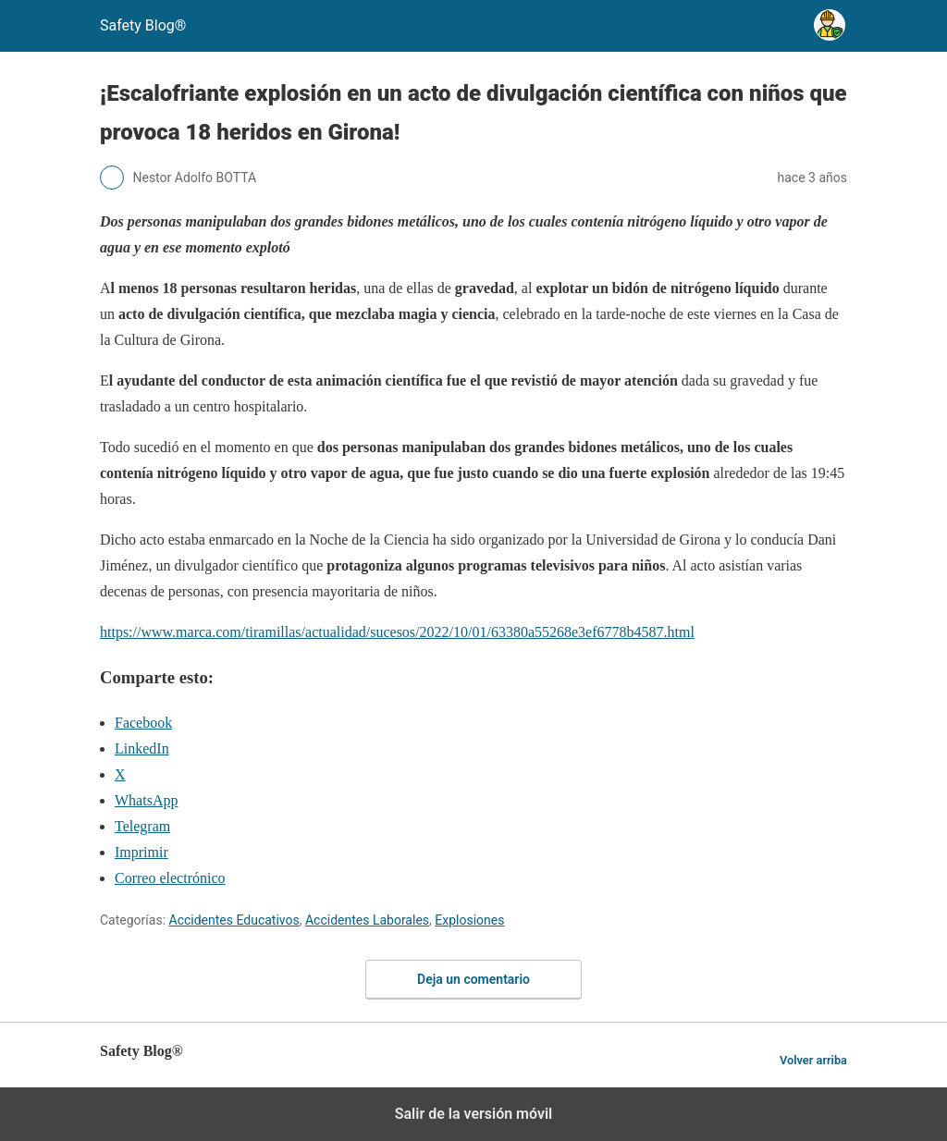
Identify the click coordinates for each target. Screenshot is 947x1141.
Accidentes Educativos (234, 920)
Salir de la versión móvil (474, 1114)
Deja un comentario (473, 979)
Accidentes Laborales (367, 920)
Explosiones (469, 920)
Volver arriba (813, 1060)
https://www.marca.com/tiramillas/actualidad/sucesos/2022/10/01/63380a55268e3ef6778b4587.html (397, 632)
